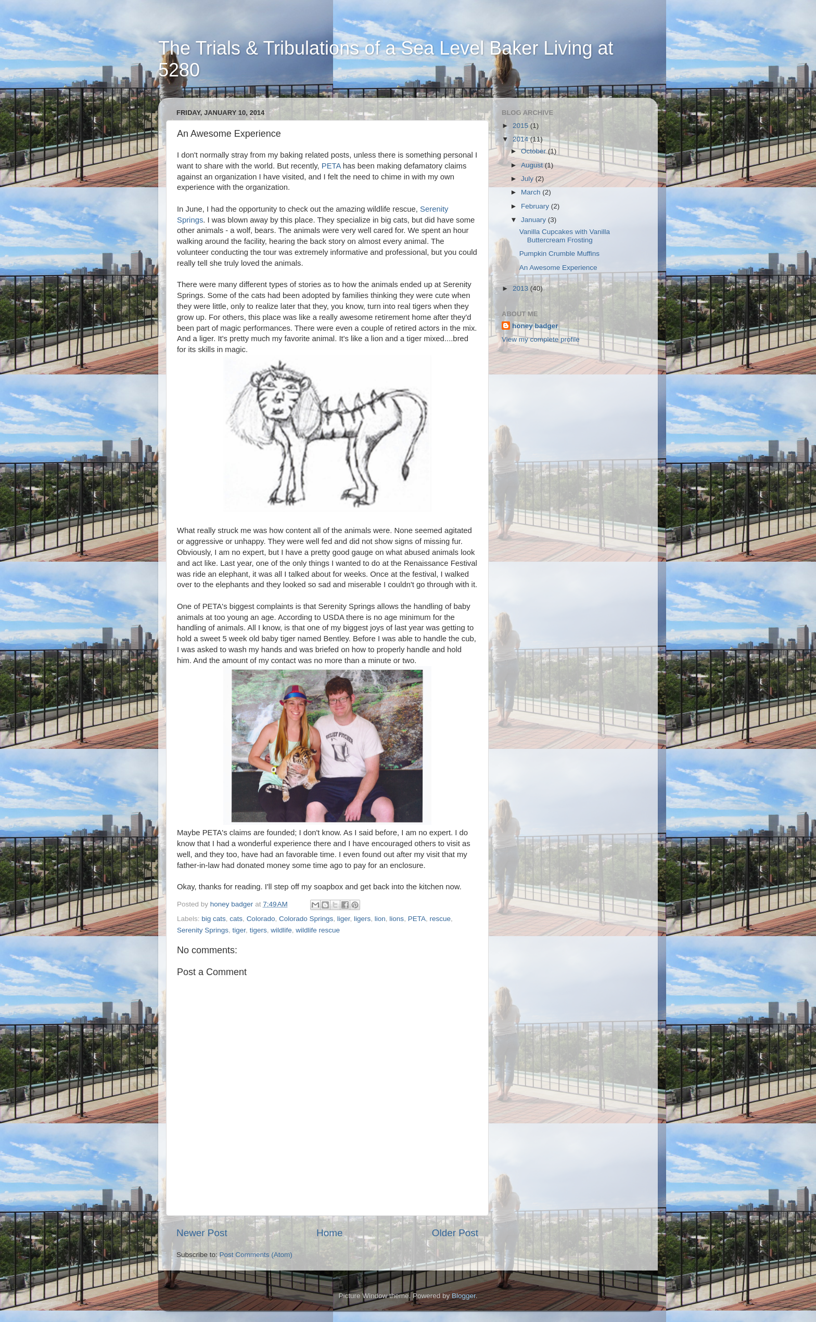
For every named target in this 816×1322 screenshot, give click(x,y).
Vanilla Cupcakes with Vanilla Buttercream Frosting (564, 236)
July (528, 179)
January (534, 220)
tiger (239, 930)
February (536, 206)
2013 (521, 288)
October (534, 151)
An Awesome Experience (558, 267)
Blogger (464, 1296)
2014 (521, 139)
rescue (440, 919)
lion (380, 919)
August (533, 165)
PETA (331, 166)
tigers (258, 930)
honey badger (535, 326)
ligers (362, 919)
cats (236, 919)
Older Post (455, 1232)
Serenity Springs (202, 930)
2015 (521, 125)
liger (343, 919)
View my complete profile (541, 339)
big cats (213, 919)
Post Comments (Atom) (256, 1255)
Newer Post (201, 1232)
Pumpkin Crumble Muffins (559, 253)
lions (396, 919)
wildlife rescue (318, 930)
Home (329, 1232)
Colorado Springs (306, 919)
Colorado (261, 919)
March (531, 192)
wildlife (281, 930)
